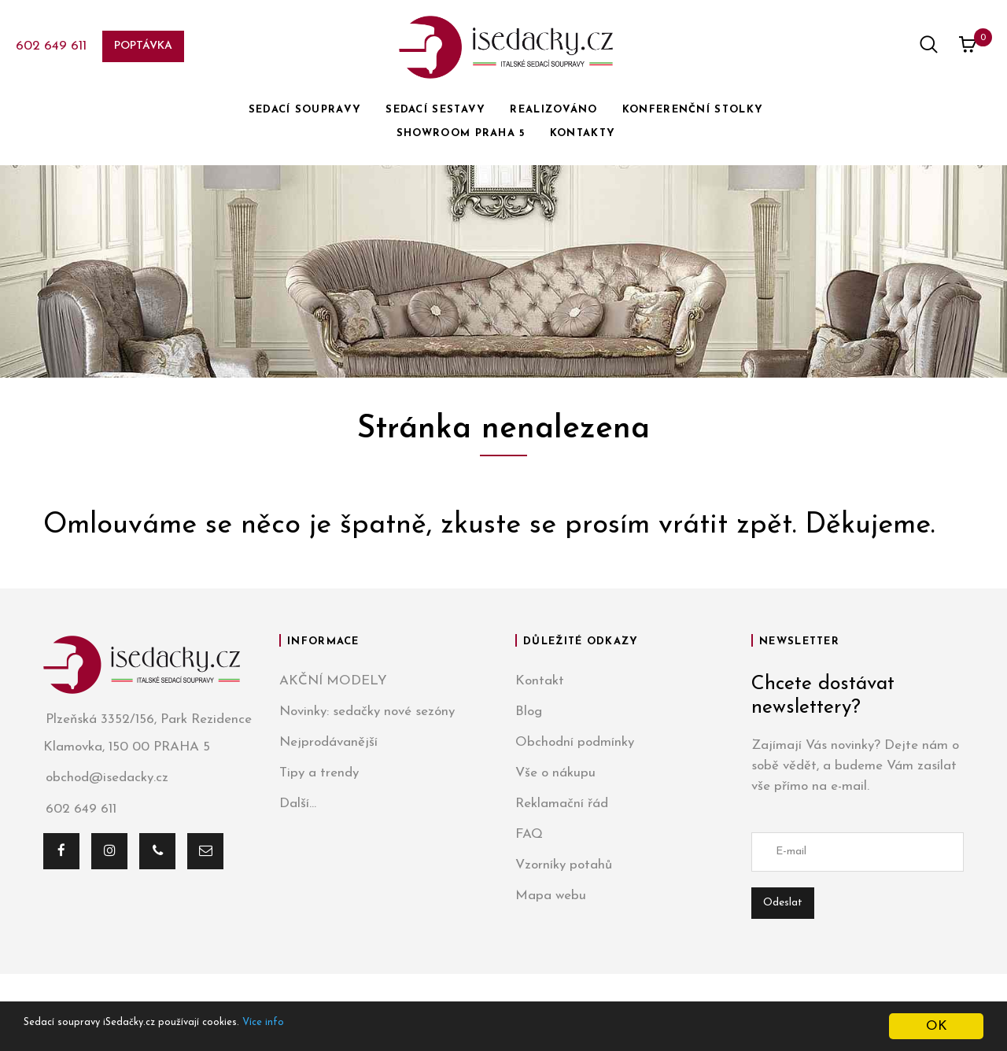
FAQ (529, 834)
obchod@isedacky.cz (105, 778)
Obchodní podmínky (574, 742)
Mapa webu (550, 895)
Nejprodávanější (328, 742)
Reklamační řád (561, 803)
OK (936, 1026)
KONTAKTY (582, 133)
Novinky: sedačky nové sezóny (367, 711)
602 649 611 (51, 46)
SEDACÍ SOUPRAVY (305, 110)
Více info (327, 1027)
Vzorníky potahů (563, 865)
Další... (297, 803)
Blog (528, 711)
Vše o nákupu (555, 773)
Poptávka (143, 46)
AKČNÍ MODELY (333, 681)
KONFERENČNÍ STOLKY (692, 110)
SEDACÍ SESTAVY (435, 110)
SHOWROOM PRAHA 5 (461, 133)
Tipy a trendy (319, 773)
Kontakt (539, 681)
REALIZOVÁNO (553, 110)
